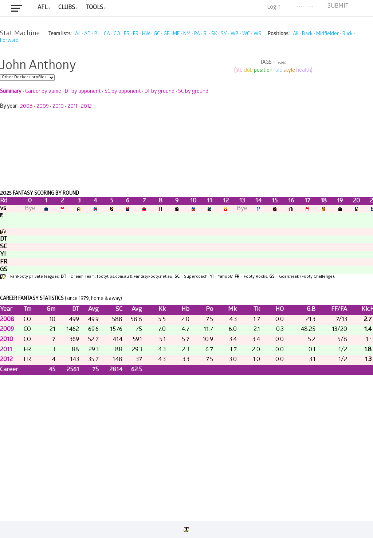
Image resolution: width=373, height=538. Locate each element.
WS (257, 34)
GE (166, 34)
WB (235, 34)
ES (126, 34)
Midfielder (327, 34)
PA (197, 34)
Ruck (347, 34)
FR (135, 34)
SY (224, 34)
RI (206, 34)
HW (146, 34)
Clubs (66, 7)
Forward (9, 41)
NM (187, 34)
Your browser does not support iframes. (186, 281)
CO (117, 34)
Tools (94, 7)
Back (307, 34)
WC (246, 34)
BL (97, 34)
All (78, 34)
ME (176, 34)
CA (107, 34)
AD (87, 34)
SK (214, 34)
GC (157, 34)
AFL (42, 7)
